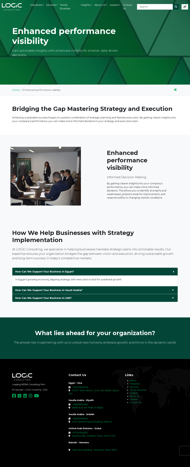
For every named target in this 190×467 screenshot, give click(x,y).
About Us (134, 396)
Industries (135, 383)
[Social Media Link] (14, 396)
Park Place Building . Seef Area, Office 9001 (94, 450)
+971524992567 (80, 432)
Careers (134, 399)
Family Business (138, 390)
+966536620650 (80, 404)
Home (15, 90)
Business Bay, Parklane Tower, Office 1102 (93, 436)
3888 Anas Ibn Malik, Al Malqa (87, 407)
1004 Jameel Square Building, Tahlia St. (92, 421)
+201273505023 (80, 387)
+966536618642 (80, 418)
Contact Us (135, 402)
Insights (134, 393)
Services (134, 387)
